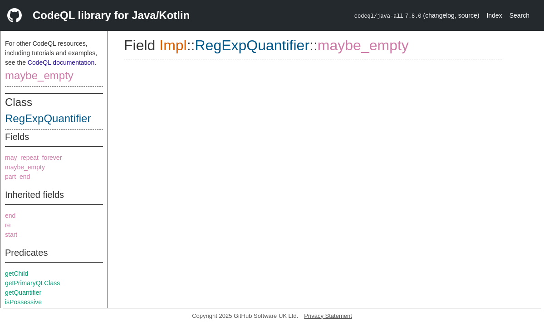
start (11, 234)
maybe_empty (39, 75)
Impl (172, 45)
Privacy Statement (328, 315)
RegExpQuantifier (48, 118)
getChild (16, 273)
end (10, 215)
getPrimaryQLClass (32, 283)
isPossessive (23, 302)
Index (494, 15)
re (7, 225)
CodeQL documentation (61, 62)
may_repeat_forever (33, 157)
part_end (17, 176)
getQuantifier (23, 292)
